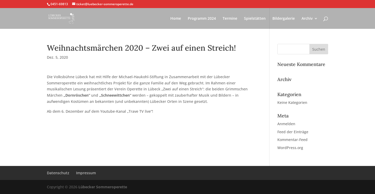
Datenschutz (58, 172)
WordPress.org (290, 147)
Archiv (307, 19)
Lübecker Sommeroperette (102, 186)
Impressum (86, 172)
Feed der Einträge (292, 131)
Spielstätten (255, 19)
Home (175, 19)
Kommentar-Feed (292, 139)
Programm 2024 (202, 19)
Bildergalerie (283, 19)
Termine (230, 19)
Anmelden (286, 123)
